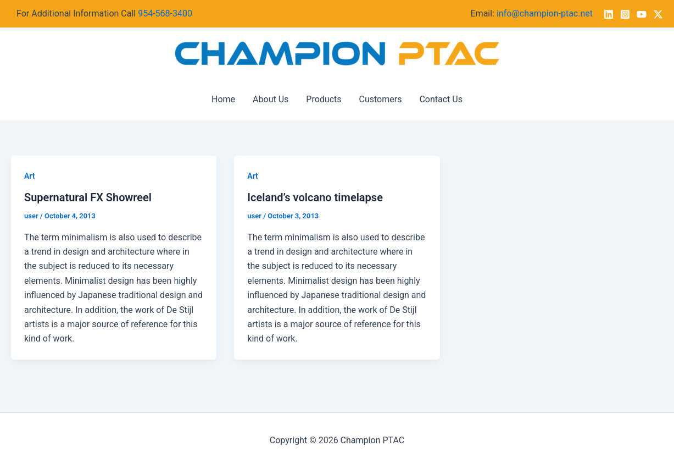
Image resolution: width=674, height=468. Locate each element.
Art (29, 176)
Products (323, 99)
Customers (380, 99)
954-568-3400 (165, 13)
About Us (270, 99)
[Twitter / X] (658, 14)
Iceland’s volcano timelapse (315, 197)
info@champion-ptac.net (545, 13)
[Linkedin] (609, 14)
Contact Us (441, 99)
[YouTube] (642, 14)
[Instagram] (625, 14)
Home (223, 99)
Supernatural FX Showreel (88, 197)
